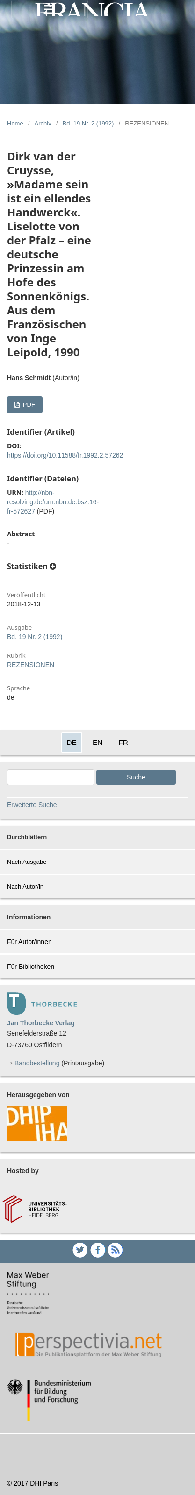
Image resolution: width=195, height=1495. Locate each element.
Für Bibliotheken (30, 966)
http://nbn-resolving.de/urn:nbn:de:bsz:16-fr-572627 (53, 502)
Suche (136, 777)
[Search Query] (50, 777)
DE (72, 742)
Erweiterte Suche (32, 804)
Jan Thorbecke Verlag (41, 1023)
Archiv (43, 123)
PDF (28, 404)
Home (15, 123)
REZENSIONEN (30, 664)
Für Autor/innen (29, 942)
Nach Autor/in (25, 886)
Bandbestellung (37, 1063)
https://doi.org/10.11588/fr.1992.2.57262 (65, 455)
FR (123, 742)
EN (97, 742)
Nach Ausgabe (27, 861)
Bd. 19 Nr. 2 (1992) (88, 123)
